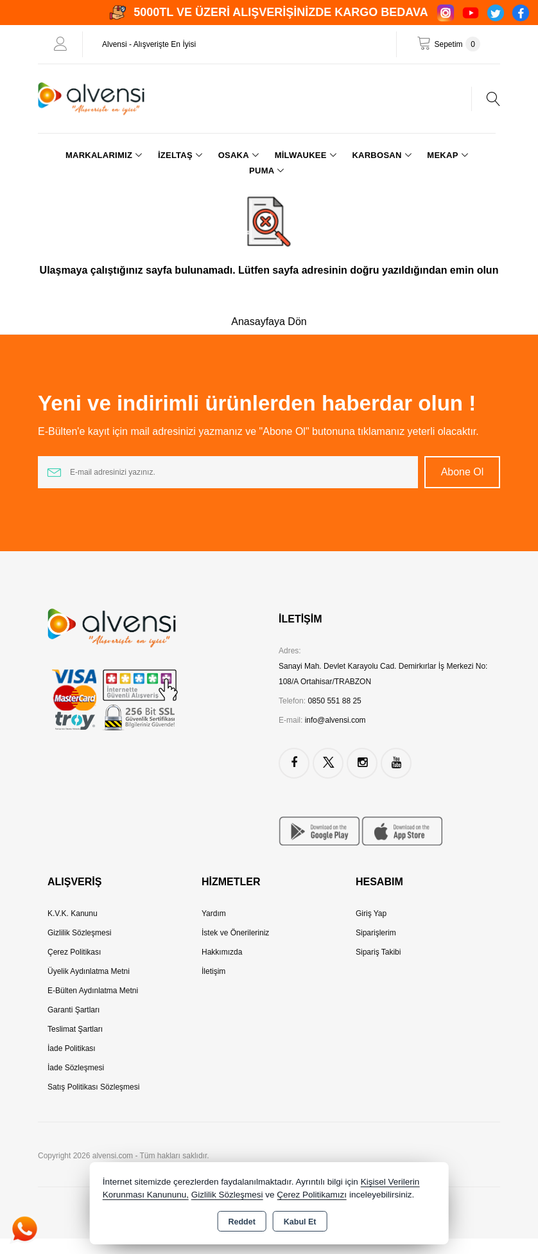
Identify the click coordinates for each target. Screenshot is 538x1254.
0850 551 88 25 (334, 700)
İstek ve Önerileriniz (235, 932)
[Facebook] (520, 12)
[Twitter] (495, 12)
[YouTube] (470, 12)
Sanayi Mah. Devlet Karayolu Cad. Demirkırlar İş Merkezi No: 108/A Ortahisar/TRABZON (383, 674)
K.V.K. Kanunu (73, 913)
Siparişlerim (376, 932)
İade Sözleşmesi (76, 1067)
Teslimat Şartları (75, 1029)
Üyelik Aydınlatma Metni (89, 971)
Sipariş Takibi (378, 952)
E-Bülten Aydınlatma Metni (93, 990)
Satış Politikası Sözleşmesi (93, 1086)
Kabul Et (300, 1221)
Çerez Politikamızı (312, 1194)
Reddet (241, 1221)
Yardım (214, 913)
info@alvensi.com (335, 720)
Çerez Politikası (74, 952)
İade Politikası (72, 1048)
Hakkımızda (222, 952)
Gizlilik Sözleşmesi (79, 932)
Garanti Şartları (74, 1009)
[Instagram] (445, 12)
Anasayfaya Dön (268, 321)
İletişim (213, 971)
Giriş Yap (371, 913)
